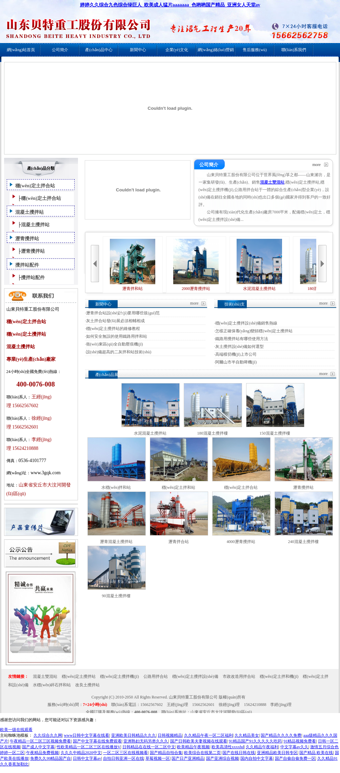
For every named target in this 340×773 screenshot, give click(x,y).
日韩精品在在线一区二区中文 (148, 747)
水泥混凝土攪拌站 (259, 265)
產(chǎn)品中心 (98, 49)
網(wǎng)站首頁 (21, 49)
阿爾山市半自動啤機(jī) (236, 362)
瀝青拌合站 (178, 541)
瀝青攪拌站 (27, 238)
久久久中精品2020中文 (81, 752)
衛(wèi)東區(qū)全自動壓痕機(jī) (114, 344)
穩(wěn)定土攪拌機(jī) (119, 676)
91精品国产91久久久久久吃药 (255, 741)
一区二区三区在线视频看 (125, 752)
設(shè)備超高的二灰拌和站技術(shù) (119, 352)
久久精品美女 (247, 735)
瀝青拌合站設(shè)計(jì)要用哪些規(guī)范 (123, 313)
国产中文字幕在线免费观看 (97, 741)
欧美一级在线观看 (16, 729)
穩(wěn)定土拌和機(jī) (279, 676)
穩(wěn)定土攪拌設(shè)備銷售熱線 (246, 323)
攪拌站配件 (27, 265)
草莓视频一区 (157, 758)
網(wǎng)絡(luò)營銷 (216, 49)
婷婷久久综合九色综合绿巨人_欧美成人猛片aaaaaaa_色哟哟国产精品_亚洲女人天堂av (170, 4)
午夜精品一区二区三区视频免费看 (40, 741)
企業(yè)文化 (176, 49)
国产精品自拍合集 (166, 752)
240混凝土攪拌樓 (303, 541)
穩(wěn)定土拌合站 (35, 185)
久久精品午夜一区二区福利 (208, 735)
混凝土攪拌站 (29, 212)
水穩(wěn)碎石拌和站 (52, 685)
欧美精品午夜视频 (193, 747)
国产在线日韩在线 (238, 752)
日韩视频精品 (170, 735)
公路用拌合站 (155, 676)
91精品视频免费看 (299, 741)
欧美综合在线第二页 (202, 752)
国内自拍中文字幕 (256, 758)
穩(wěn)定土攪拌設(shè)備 (195, 676)
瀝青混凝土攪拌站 (116, 541)
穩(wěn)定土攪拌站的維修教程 (113, 328)
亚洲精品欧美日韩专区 (277, 752)
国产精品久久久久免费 (281, 735)
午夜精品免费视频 (42, 752)
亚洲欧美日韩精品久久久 (133, 735)
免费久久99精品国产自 (50, 758)
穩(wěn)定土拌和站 (179, 487)
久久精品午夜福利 (262, 747)
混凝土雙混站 (45, 676)
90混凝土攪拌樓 (116, 595)
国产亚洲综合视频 (222, 758)
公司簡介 (60, 49)
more (317, 164)
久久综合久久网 (48, 735)
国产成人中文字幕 (38, 747)
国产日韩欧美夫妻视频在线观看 (198, 741)
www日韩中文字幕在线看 (86, 735)
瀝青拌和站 (132, 265)
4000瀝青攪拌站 (241, 541)
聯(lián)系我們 (293, 49)
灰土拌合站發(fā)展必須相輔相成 (115, 320)
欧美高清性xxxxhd (228, 747)
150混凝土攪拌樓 (275, 433)
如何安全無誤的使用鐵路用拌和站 (116, 336)
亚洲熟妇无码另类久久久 (145, 741)
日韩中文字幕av (87, 758)
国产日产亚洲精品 (188, 758)
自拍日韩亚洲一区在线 (123, 758)
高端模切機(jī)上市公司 (236, 354)
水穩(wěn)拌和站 (116, 487)
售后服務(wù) (255, 49)
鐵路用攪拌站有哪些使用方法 (241, 338)
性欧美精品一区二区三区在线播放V (89, 747)
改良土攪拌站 (87, 685)
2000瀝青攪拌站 (196, 265)
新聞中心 (138, 49)
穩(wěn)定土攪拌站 (79, 676)
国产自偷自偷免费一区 (295, 758)
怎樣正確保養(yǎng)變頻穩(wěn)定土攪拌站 (254, 331)
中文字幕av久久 (294, 747)
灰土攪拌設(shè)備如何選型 (239, 346)
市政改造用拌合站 (239, 676)
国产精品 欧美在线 (316, 752)
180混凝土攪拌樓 (212, 433)
